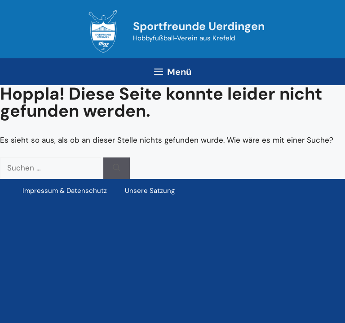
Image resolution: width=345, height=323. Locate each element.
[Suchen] (116, 168)
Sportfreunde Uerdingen (199, 26)
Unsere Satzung (150, 190)
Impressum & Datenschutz (64, 190)
